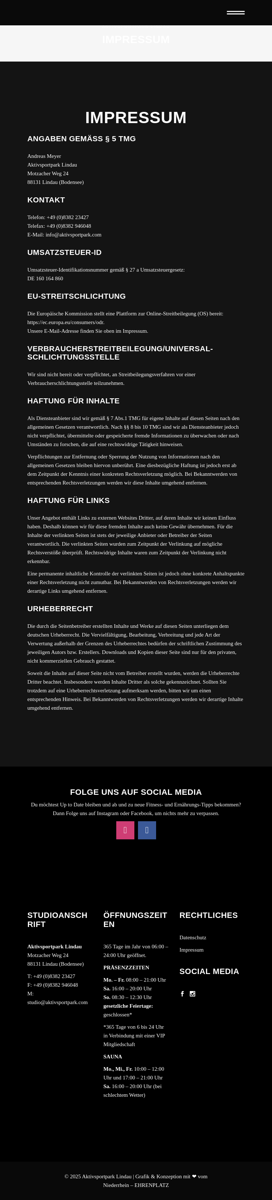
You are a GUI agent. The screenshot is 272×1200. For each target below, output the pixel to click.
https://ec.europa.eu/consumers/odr (65, 322)
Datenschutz (193, 937)
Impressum (192, 950)
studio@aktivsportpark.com (58, 1002)
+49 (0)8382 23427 (54, 976)
